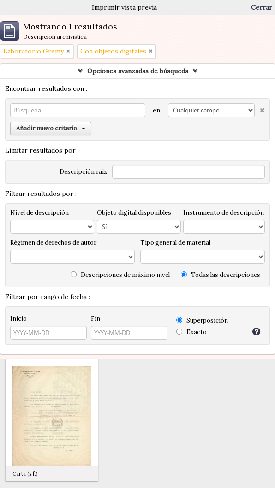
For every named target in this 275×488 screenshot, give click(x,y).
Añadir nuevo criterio (50, 128)
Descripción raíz (83, 172)
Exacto (191, 332)
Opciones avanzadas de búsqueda (137, 71)
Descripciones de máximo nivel (120, 275)
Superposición (202, 320)
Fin (95, 319)
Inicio (18, 319)
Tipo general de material (175, 243)
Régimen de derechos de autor (53, 243)
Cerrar (261, 7)
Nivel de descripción (39, 213)
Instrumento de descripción (223, 213)
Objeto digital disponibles (134, 213)
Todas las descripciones (220, 275)
